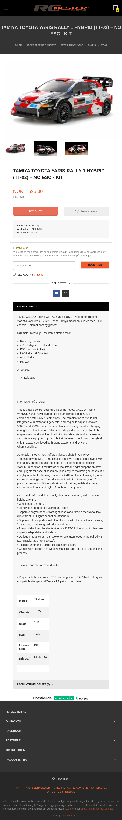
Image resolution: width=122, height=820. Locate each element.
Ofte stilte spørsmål (61, 791)
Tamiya (34, 232)
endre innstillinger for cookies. (97, 808)
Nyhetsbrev (99, 787)
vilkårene (38, 274)
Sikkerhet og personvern (71, 787)
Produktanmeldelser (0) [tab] (33, 684)
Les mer (70, 808)
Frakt (18, 787)
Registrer (95, 264)
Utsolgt (35, 211)
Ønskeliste (86, 211)
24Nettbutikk (68, 815)
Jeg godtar (25, 274)
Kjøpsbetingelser (38, 787)
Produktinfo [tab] (25, 306)
